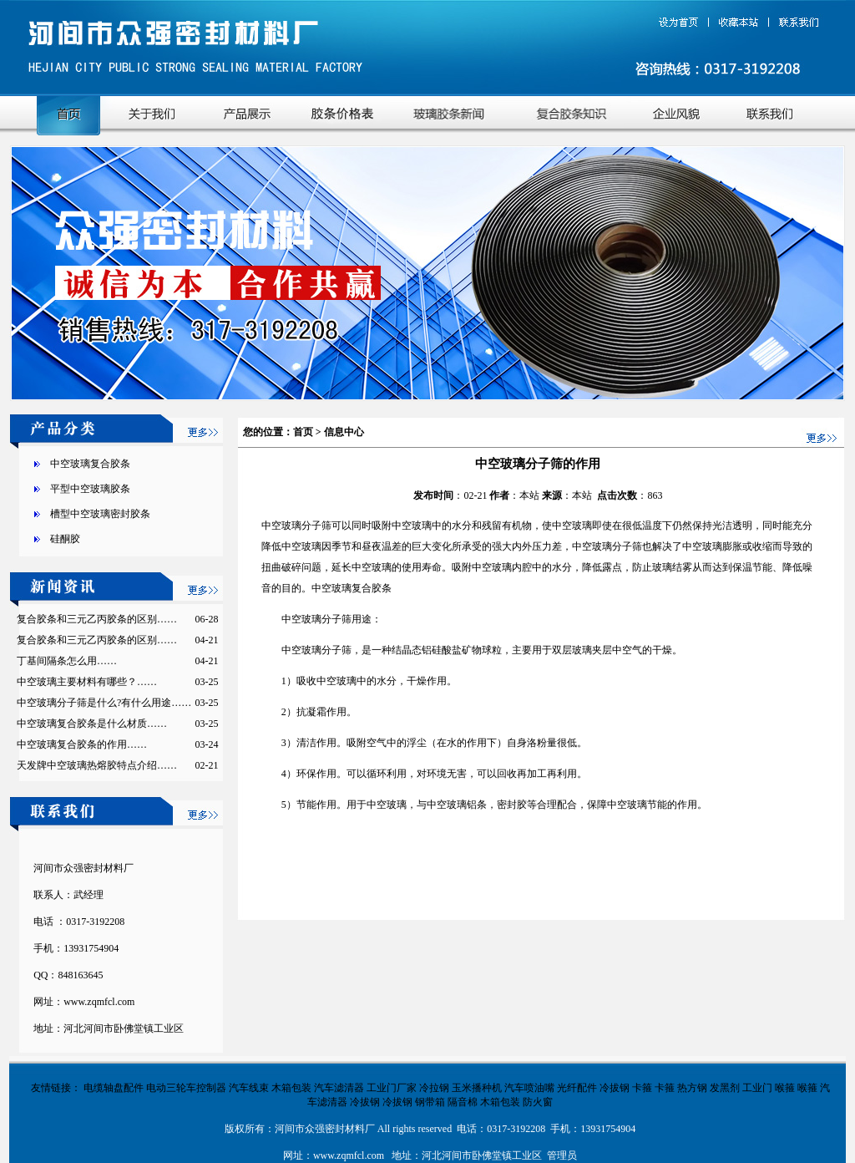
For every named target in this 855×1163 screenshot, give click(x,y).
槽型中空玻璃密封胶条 (100, 514)
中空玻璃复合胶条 (90, 464)
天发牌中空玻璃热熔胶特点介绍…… (97, 765)
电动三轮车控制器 (186, 1088)
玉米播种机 (477, 1088)
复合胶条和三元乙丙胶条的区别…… (97, 619)
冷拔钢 (615, 1088)
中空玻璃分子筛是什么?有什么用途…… (104, 702)
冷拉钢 (434, 1088)
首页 (303, 432)
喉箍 (785, 1088)
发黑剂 (725, 1088)
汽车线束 (249, 1088)
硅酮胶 (65, 539)
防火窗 (538, 1102)
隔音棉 (463, 1102)
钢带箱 (430, 1102)
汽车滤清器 (339, 1088)
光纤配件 (577, 1088)
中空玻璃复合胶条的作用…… (82, 744)
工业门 (757, 1088)
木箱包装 (291, 1088)
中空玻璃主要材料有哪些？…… (87, 682)
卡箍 (642, 1088)
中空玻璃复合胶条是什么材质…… (92, 723)
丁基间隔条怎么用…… (67, 661)
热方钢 (692, 1088)
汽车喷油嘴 (529, 1088)
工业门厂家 (392, 1088)
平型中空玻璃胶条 (90, 489)
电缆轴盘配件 (113, 1088)
